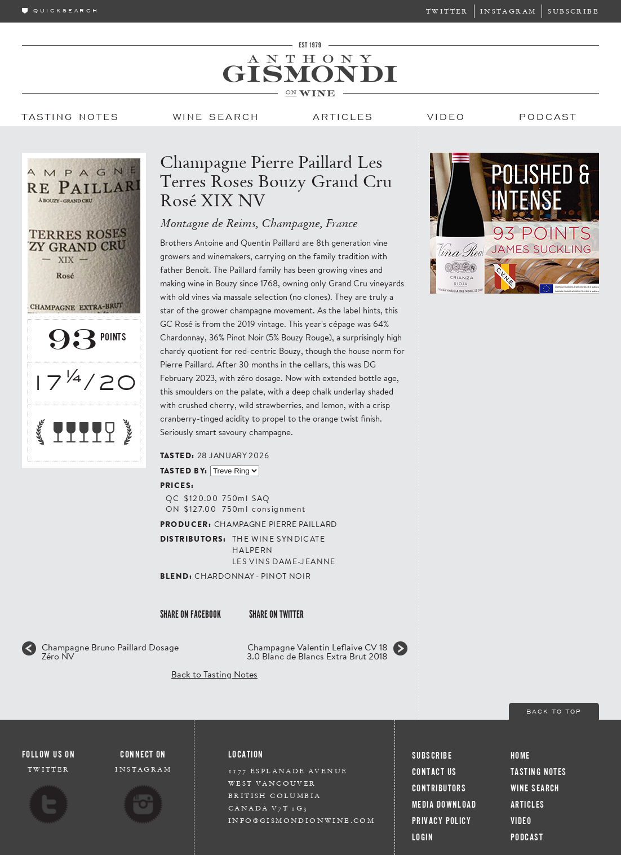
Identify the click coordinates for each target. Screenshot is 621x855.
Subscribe (573, 11)
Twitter (447, 11)
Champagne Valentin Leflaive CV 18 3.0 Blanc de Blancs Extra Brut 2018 (317, 652)
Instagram (508, 11)
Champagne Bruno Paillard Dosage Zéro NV (110, 652)
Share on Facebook (190, 614)
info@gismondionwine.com (301, 820)
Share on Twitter (276, 614)
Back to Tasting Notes (214, 674)
